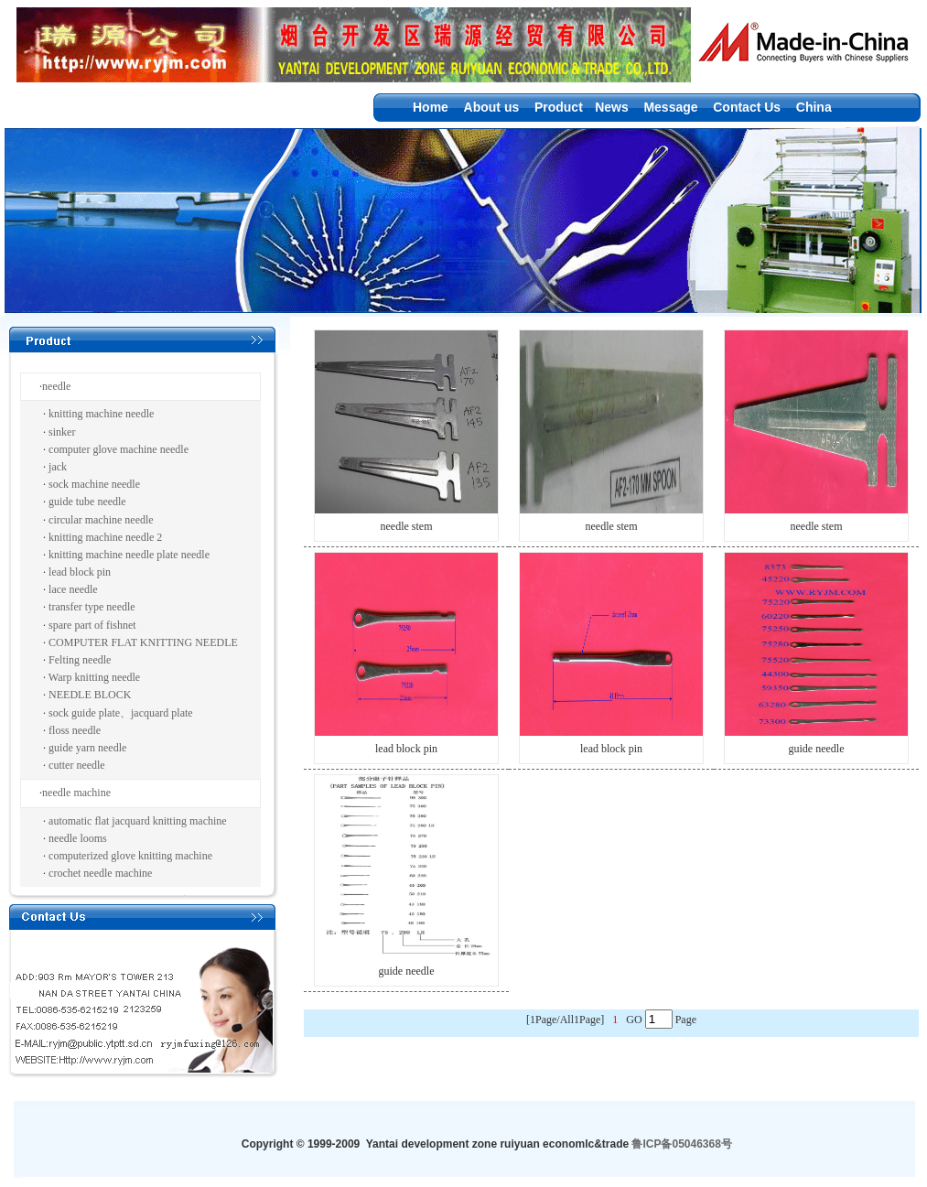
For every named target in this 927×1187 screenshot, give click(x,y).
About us (492, 107)
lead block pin (80, 572)
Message (670, 107)
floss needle (75, 730)
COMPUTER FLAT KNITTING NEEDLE (143, 642)
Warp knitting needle (94, 677)
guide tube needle (87, 501)
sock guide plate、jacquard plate (121, 713)
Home (430, 107)
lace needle (73, 589)
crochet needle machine (100, 873)
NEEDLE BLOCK (90, 694)
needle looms (78, 838)
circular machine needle (101, 519)
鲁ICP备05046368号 (681, 1144)
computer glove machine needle (119, 449)
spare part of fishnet (92, 625)
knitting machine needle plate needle (129, 554)
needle (56, 386)
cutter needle (77, 765)
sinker (62, 432)
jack (58, 466)
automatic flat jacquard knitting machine (138, 821)
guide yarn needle (87, 747)
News (612, 107)
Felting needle (80, 659)
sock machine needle (94, 484)
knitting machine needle (101, 413)
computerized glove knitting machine (130, 855)
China (814, 107)
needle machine (76, 792)
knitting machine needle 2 (105, 537)
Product (558, 107)
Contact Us (747, 107)
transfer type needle (92, 606)
